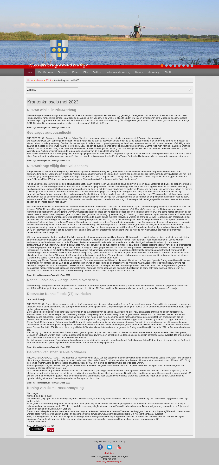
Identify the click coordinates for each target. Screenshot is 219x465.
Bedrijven (97, 72)
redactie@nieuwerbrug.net (109, 461)
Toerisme (62, 72)
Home (30, 72)
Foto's (75, 72)
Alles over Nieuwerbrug (118, 72)
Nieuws (139, 72)
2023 (48, 80)
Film (85, 72)
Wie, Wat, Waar (45, 72)
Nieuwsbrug (153, 72)
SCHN (168, 72)
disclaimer (110, 453)
